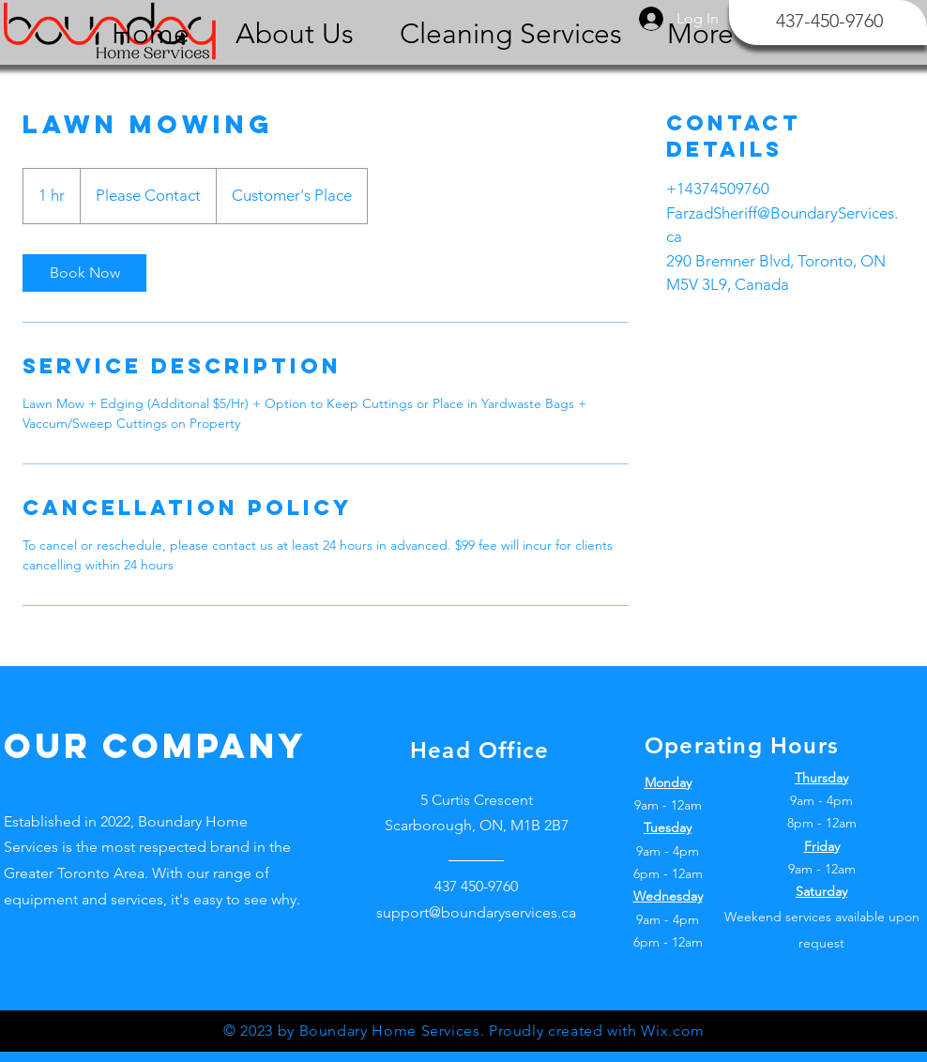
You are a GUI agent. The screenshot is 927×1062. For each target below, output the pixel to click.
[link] (84, 273)
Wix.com (672, 1030)
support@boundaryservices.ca (476, 912)
